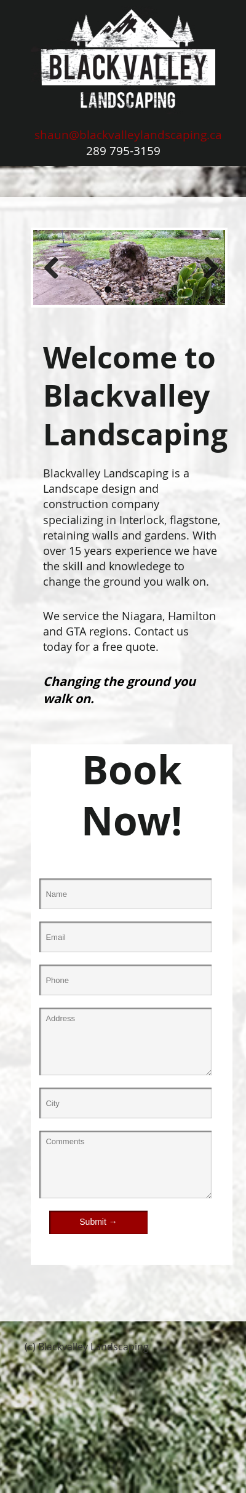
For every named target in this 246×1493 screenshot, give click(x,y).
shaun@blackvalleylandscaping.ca (128, 135)
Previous (51, 267)
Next (206, 267)
